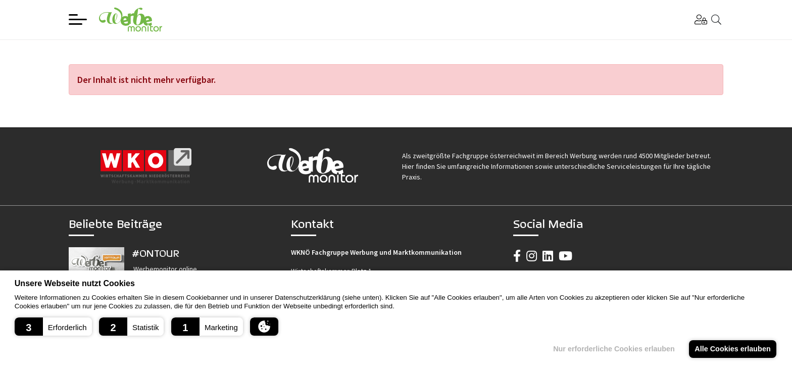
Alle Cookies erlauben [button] (732, 349)
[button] (53, 326)
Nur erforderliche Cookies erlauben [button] (614, 349)
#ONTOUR (155, 253)
